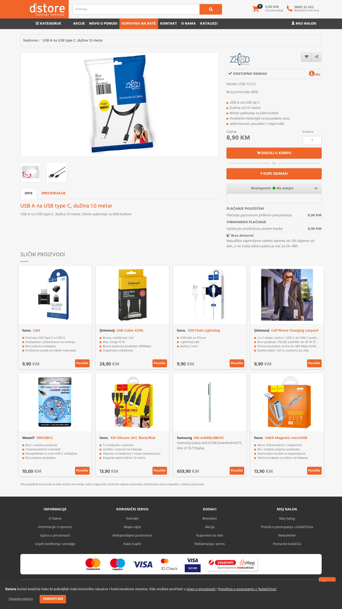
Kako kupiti (132, 544)
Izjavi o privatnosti (201, 589)
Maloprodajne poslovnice (132, 536)
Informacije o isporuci (55, 527)
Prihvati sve (53, 599)
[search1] (211, 9)
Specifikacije (53, 193)
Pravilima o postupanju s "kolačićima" (247, 589)
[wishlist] (306, 57)
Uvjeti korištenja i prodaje (55, 544)
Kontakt (168, 24)
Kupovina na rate (139, 24)
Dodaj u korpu (274, 153)
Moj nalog (304, 24)
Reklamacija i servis (210, 544)
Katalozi (209, 24)
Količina (308, 132)
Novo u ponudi (103, 24)
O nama (188, 24)
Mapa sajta (132, 527)
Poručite (82, 363)
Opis (29, 193)
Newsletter (287, 536)
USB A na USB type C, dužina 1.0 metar (73, 41)
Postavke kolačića (21, 599)
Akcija (209, 527)
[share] (317, 57)
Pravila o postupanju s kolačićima (287, 527)
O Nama (55, 519)
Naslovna (30, 41)
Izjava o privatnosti (55, 536)
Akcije (79, 24)
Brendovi (209, 519)
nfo (314, 75)
